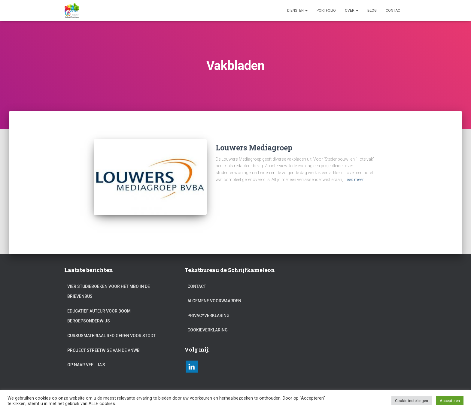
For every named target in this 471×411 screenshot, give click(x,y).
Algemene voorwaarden (214, 293)
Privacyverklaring (208, 307)
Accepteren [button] (450, 400)
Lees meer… (355, 179)
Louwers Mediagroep (254, 148)
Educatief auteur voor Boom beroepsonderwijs (99, 308)
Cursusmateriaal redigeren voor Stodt (111, 327)
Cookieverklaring (207, 322)
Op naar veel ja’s (86, 357)
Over (351, 10)
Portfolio (326, 10)
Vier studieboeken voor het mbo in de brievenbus (108, 283)
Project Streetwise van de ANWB (103, 342)
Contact (394, 10)
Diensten (297, 10)
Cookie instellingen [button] (411, 400)
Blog (372, 10)
